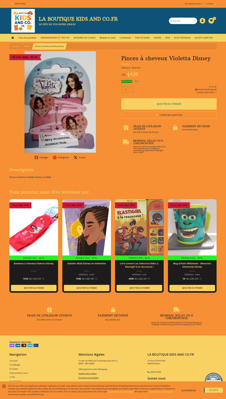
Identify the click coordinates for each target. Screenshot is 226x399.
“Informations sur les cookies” (121, 391)
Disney (125, 64)
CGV (12, 377)
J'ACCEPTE (213, 390)
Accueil (16, 46)
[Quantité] (127, 89)
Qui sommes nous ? (19, 373)
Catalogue (14, 364)
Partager (41, 157)
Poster (80, 157)
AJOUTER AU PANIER (169, 104)
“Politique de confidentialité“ (160, 391)
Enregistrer (61, 157)
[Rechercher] (195, 21)
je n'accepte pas (188, 390)
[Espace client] (202, 20)
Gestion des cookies (87, 373)
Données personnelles (88, 378)
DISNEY (27, 46)
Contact (209, 3)
